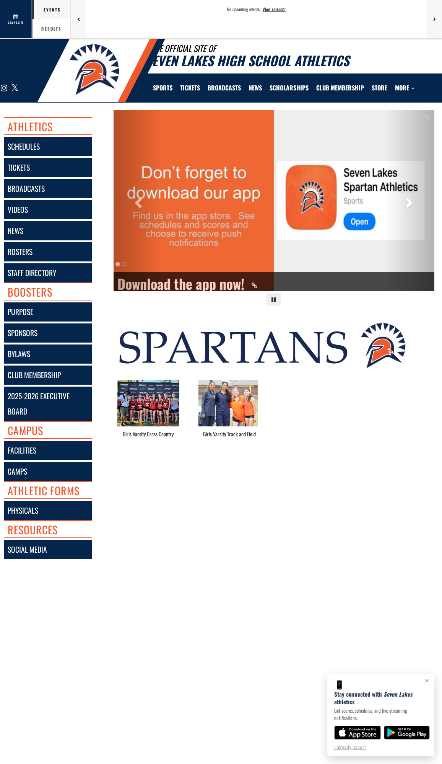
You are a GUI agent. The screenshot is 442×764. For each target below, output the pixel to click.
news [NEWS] (15, 230)
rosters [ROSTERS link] (20, 251)
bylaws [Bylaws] (19, 353)
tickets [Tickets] (19, 167)
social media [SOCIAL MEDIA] (27, 549)
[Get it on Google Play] (407, 733)
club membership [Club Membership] (34, 374)
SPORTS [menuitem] (162, 87)
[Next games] (434, 19)
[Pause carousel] (273, 299)
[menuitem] (190, 87)
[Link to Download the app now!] (274, 283)
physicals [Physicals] (23, 510)
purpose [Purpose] (20, 311)
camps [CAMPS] (17, 471)
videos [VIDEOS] (18, 209)
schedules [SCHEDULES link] (24, 146)
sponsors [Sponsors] (22, 332)
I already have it (350, 747)
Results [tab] (51, 29)
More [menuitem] (404, 87)
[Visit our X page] (14, 88)
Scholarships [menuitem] (289, 87)
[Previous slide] (138, 200)
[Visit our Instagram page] (4, 88)
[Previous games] (78, 19)
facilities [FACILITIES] (22, 450)
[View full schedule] (16, 19)
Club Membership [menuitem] (340, 87)
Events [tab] (52, 10)
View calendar (274, 9)
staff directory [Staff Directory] (32, 272)
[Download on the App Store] (357, 733)
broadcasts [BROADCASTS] (26, 188)
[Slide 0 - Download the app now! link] (274, 200)
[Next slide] (410, 200)
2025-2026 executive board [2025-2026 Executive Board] (39, 403)
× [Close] (427, 680)
